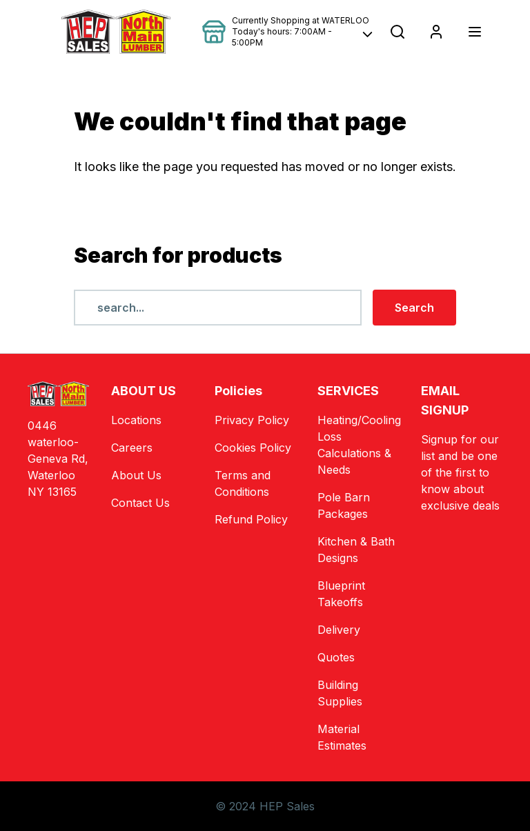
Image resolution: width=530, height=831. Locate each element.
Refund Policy (251, 519)
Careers (132, 447)
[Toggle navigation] (474, 31)
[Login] (436, 31)
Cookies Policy (253, 447)
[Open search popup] (397, 31)
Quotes (336, 657)
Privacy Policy (252, 420)
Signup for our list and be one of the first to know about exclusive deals (460, 472)
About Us (136, 475)
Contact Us (140, 503)
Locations (136, 420)
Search (414, 307)
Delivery (338, 630)
